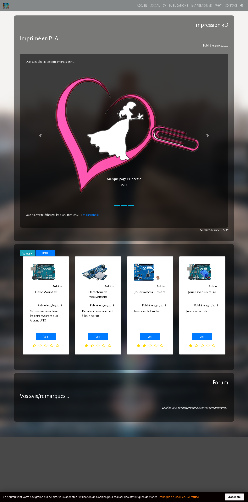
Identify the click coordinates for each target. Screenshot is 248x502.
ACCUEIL (142, 5)
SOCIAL (155, 5)
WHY (218, 5)
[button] (40, 135)
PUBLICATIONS (178, 5)
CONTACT (231, 5)
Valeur (26, 253)
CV (164, 5)
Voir (45, 336)
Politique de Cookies (172, 497)
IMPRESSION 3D (201, 5)
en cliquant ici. (91, 214)
